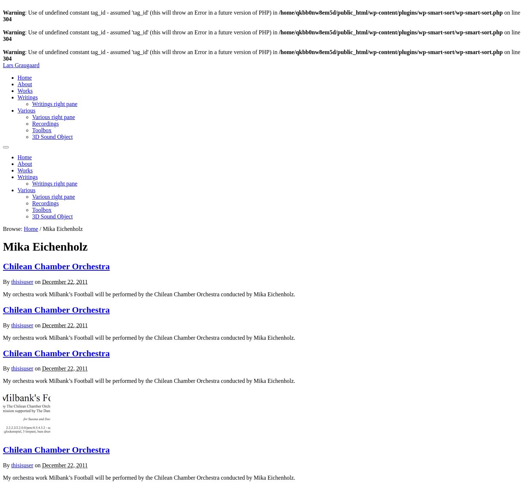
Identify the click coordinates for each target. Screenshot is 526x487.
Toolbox (42, 130)
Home (25, 78)
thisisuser (22, 282)
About (25, 84)
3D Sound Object (52, 137)
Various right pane (53, 117)
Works (25, 91)
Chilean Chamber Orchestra (56, 266)
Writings (28, 97)
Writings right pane (54, 104)
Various (26, 110)
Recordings (45, 124)
